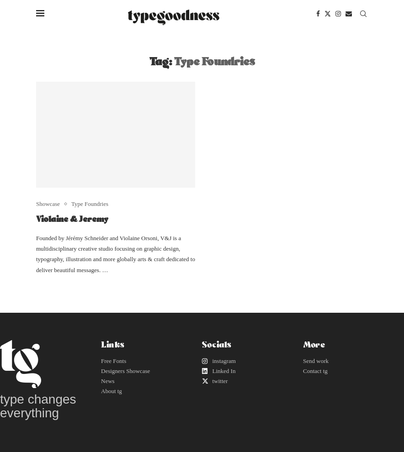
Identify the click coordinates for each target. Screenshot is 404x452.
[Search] (363, 13)
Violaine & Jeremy (72, 219)
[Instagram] (338, 13)
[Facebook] (318, 13)
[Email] (349, 13)
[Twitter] (327, 13)
